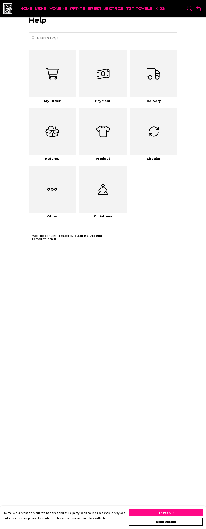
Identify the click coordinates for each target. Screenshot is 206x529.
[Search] (189, 8)
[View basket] (198, 8)
